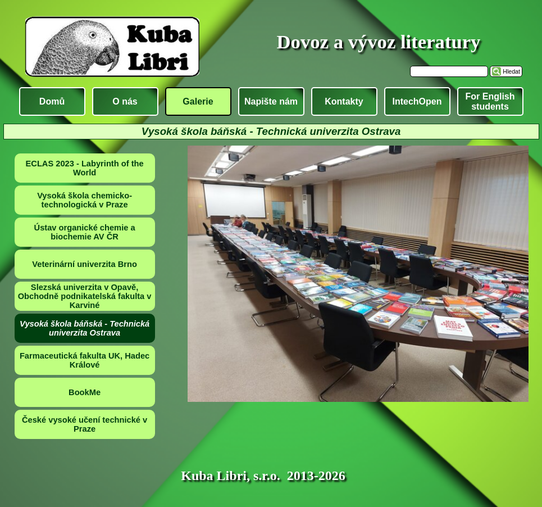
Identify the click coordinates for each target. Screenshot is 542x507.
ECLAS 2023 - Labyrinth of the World (85, 168)
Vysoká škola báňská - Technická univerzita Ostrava (84, 328)
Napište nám (271, 101)
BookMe (85, 392)
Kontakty (344, 101)
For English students (490, 101)
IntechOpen (416, 101)
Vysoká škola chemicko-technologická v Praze (84, 200)
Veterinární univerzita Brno (84, 264)
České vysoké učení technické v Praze (84, 424)
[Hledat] (449, 71)
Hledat (511, 71)
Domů (52, 101)
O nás (124, 101)
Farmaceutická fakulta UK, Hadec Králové (84, 360)
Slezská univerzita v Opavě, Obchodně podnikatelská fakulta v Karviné (85, 296)
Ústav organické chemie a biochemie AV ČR (84, 232)
